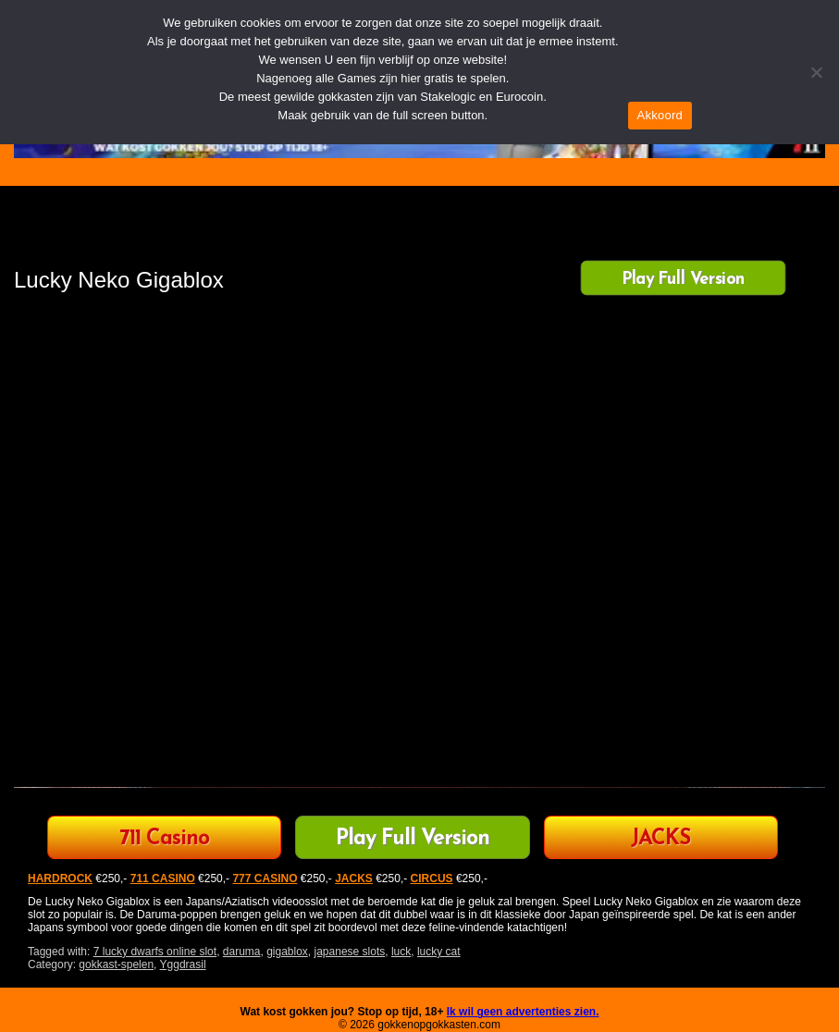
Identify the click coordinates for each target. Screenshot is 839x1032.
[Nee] (816, 72)
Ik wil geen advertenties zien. (523, 1011)
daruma (242, 951)
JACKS (660, 839)
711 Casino (164, 839)
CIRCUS (432, 878)
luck (401, 951)
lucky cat (439, 951)
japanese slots (350, 951)
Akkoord (660, 115)
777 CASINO (264, 878)
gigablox (287, 951)
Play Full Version (683, 279)
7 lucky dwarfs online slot (154, 951)
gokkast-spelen (116, 964)
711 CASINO (162, 878)
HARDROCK (60, 878)
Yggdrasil (183, 964)
